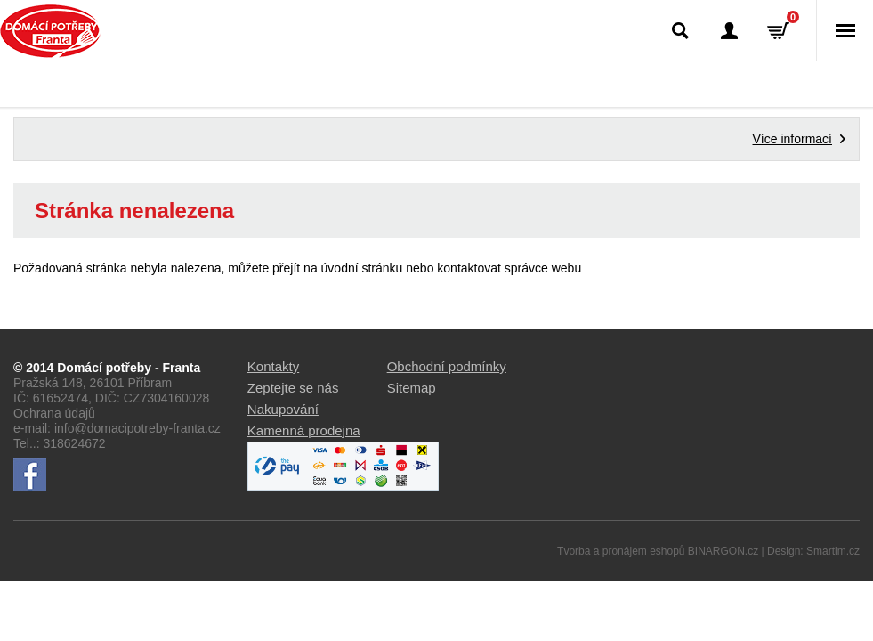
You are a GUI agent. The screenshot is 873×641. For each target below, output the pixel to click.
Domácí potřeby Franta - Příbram (50, 31)
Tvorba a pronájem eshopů (620, 551)
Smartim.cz (833, 551)
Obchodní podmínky (446, 366)
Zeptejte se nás (293, 387)
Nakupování (283, 409)
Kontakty (273, 366)
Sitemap (411, 387)
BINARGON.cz (723, 551)
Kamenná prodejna (303, 430)
